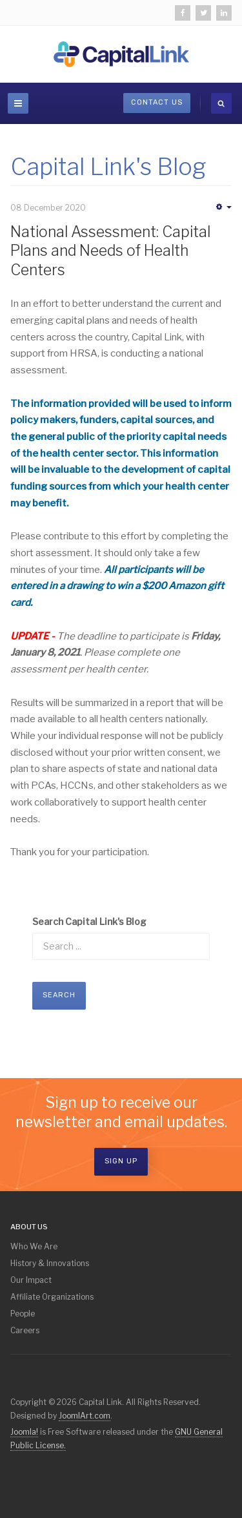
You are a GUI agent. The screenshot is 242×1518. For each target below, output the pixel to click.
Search (59, 995)
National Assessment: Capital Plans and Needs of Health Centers (110, 251)
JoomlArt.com (84, 1415)
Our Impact (31, 1280)
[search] (221, 103)
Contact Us (157, 102)
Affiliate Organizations (52, 1297)
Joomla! (24, 1432)
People (22, 1313)
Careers (24, 1330)
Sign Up (121, 1161)
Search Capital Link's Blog (89, 921)
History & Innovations (49, 1263)
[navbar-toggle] (18, 103)
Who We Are (33, 1246)
